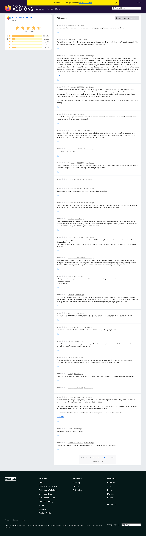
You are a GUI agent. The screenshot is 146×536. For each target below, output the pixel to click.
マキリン (71, 313)
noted (24, 525)
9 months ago (77, 429)
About (41, 482)
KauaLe (70, 276)
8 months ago (89, 258)
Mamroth (71, 295)
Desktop (76, 482)
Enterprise (77, 490)
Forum (41, 505)
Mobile (76, 486)
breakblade (72, 25)
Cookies (16, 520)
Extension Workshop (48, 490)
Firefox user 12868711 (75, 327)
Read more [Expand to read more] (60, 75)
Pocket (110, 498)
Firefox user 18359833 (75, 202)
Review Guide (45, 513)
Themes (50, 9)
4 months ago (81, 25)
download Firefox (85, 3)
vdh (16, 20)
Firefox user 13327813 (75, 130)
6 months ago (89, 179)
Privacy (7, 520)
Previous (84, 457)
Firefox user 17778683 (76, 397)
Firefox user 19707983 (76, 179)
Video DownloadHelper (22, 17)
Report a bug (44, 509)
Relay (109, 490)
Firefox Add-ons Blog (48, 486)
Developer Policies (47, 498)
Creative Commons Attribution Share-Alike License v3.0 (74, 525)
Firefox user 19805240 (76, 56)
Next (112, 457)
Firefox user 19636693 (76, 258)
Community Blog (46, 502)
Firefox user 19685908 (76, 87)
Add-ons (43, 479)
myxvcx (70, 341)
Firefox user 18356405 (76, 163)
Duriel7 (70, 357)
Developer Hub (45, 494)
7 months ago (79, 219)
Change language (113, 525)
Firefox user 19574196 (75, 443)
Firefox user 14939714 (75, 149)
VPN (109, 486)
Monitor (110, 494)
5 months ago (82, 39)
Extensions (40, 9)
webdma (71, 219)
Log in (139, 2)
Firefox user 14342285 (75, 188)
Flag (58, 32)
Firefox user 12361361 (75, 388)
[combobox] (126, 8)
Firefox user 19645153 (75, 237)
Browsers (111, 482)
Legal (23, 520)
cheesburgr (72, 114)
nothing (70, 374)
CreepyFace (72, 39)
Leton (70, 429)
